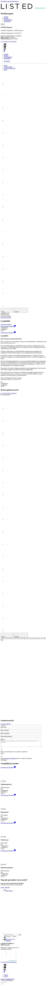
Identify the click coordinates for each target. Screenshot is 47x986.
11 (24, 638)
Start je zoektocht (5, 888)
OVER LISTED (8, 67)
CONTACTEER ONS (9, 68)
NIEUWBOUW (8, 20)
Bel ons (9, 724)
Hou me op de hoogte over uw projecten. (14, 753)
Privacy (6, 977)
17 (41, 638)
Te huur (14, 937)
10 (22, 638)
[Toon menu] (3, 24)
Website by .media (7, 980)
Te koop (8, 937)
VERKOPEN (7, 21)
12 (27, 638)
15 (36, 638)
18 (44, 638)
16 (38, 638)
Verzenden (3, 761)
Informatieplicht (6, 394)
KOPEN (6, 17)
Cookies (6, 976)
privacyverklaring (10, 759)
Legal (2, 754)
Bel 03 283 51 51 (10, 940)
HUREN (6, 18)
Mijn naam (3, 727)
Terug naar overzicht (6, 324)
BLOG (5, 65)
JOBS (5, 70)
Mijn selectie (9, 892)
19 (2, 640)
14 (33, 638)
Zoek (20, 936)
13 (30, 638)
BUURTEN (7, 61)
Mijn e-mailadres (5, 733)
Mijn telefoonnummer (6, 736)
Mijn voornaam (5, 730)
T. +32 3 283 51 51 (6, 41)
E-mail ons (14, 41)
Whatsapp (8, 942)
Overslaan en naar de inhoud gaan (9, 1)
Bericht (2, 739)
